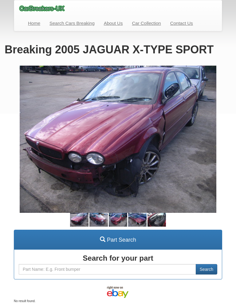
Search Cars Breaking (72, 23)
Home (34, 23)
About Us (113, 23)
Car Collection (146, 23)
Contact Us (181, 23)
